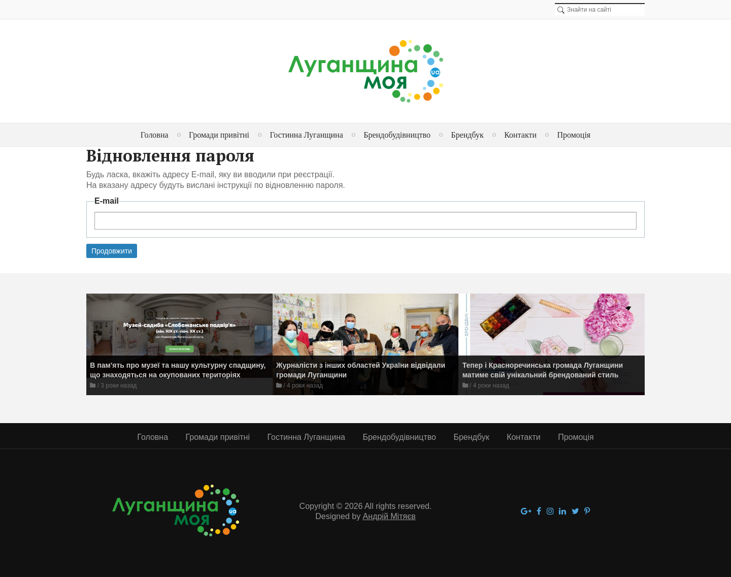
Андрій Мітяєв (389, 516)
